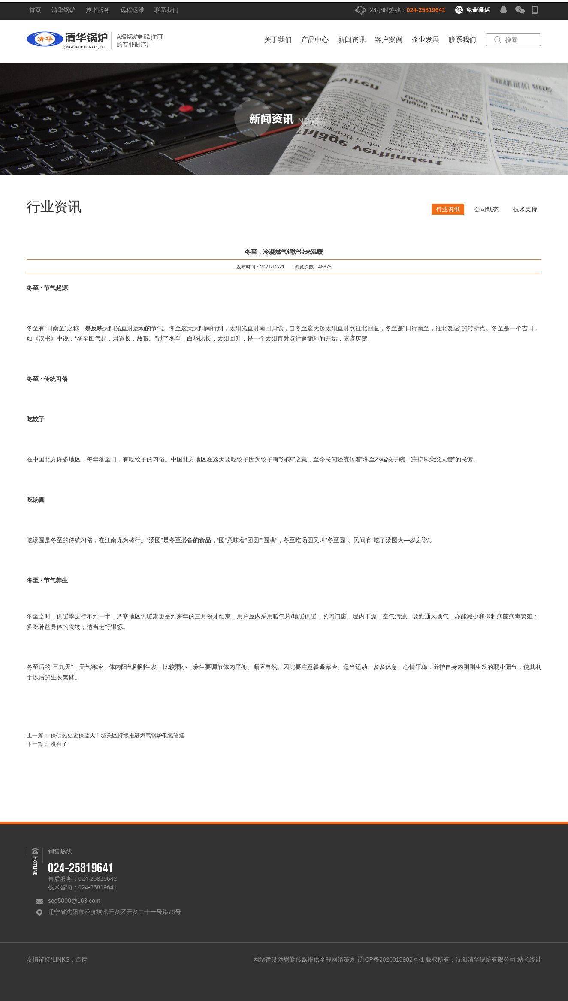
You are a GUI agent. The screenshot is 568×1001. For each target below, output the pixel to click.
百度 (82, 959)
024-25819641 (426, 9)
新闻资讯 (352, 39)
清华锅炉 (63, 9)
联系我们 (166, 9)
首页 (35, 9)
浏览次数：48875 (313, 268)
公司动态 (488, 209)
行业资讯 (449, 209)
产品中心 (315, 39)
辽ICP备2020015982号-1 (390, 959)
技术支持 (526, 209)
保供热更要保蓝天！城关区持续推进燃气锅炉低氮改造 (117, 736)
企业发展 (425, 39)
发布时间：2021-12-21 (260, 268)
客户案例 (388, 39)
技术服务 (98, 9)
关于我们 (278, 39)
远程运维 (132, 9)
